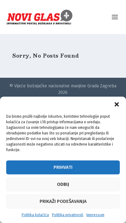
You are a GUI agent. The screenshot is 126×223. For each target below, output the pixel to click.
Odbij (63, 184)
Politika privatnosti (67, 215)
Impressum (95, 215)
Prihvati (63, 167)
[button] (117, 104)
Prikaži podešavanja (63, 201)
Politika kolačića (35, 215)
